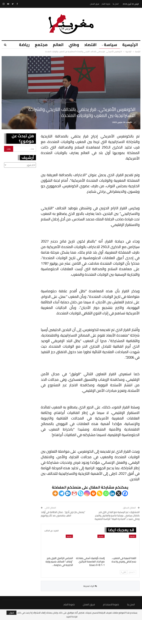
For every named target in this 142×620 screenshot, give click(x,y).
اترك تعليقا (90, 586)
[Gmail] (74, 493)
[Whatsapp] (106, 493)
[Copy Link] (99, 493)
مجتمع (38, 44)
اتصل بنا (116, 4)
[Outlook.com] (68, 493)
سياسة (110, 44)
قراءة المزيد (71, 616)
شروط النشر (106, 4)
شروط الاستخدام (111, 604)
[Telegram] (61, 493)
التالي (123, 572)
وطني (72, 44)
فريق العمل (94, 4)
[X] (119, 493)
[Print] (93, 493)
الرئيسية (130, 44)
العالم (56, 44)
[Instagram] (87, 493)
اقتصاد (89, 44)
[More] (55, 493)
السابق (132, 572)
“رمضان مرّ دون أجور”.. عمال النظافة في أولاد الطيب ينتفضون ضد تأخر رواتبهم (63, 514)
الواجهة (132, 536)
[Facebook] (125, 493)
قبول (11, 613)
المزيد (21, 44)
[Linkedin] (112, 493)
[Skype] (80, 493)
